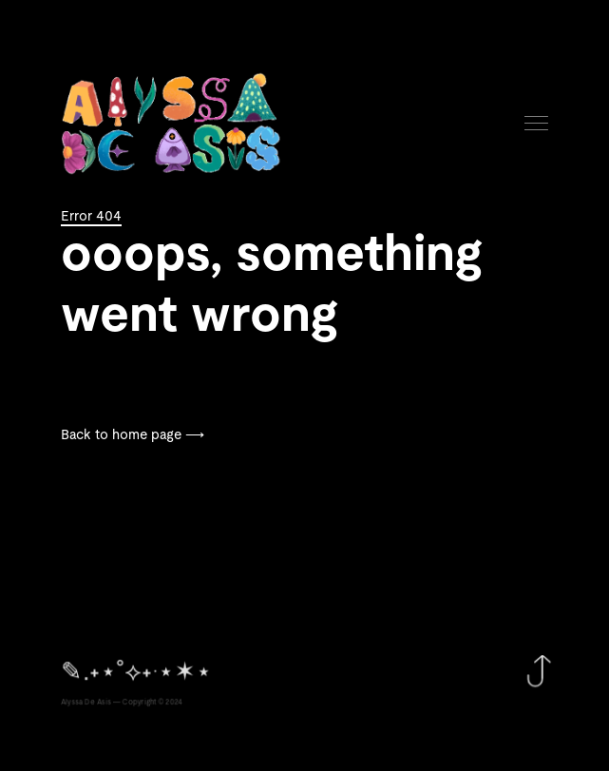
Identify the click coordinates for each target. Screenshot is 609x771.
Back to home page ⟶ (132, 436)
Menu (536, 123)
